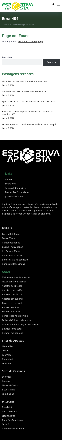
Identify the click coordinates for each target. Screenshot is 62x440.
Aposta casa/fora (10, 307)
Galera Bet (7, 346)
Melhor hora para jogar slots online (20, 324)
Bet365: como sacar (12, 328)
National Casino (10, 385)
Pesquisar (7, 57)
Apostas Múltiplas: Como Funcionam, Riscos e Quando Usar (29, 101)
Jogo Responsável (14, 196)
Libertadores (8, 415)
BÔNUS (7, 228)
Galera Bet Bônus (11, 234)
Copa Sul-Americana (12, 420)
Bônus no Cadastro (12, 255)
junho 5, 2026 (8, 85)
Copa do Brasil (9, 411)
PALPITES (8, 401)
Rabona (6, 380)
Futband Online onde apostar (17, 320)
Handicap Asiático (11, 311)
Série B (5, 424)
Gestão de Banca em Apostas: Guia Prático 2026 (24, 91)
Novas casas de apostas (14, 281)
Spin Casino (8, 393)
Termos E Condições (15, 188)
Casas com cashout (12, 303)
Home (6, 24)
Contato (9, 179)
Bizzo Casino (8, 389)
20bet (5, 350)
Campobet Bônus (11, 242)
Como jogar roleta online (15, 315)
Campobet (7, 359)
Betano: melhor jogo (12, 332)
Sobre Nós (10, 183)
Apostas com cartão (12, 290)
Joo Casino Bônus (11, 251)
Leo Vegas (7, 354)
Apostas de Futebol (12, 285)
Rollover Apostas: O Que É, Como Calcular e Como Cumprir (29, 124)
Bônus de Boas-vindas (13, 263)
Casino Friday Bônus (12, 246)
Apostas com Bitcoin (12, 294)
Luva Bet (6, 363)
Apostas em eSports (12, 298)
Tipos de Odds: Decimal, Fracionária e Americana (24, 81)
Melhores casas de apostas (16, 277)
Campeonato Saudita (13, 428)
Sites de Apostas (13, 340)
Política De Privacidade (17, 192)
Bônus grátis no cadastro (15, 259)
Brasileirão (7, 407)
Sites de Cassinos (13, 371)
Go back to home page (30, 41)
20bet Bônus (8, 238)
